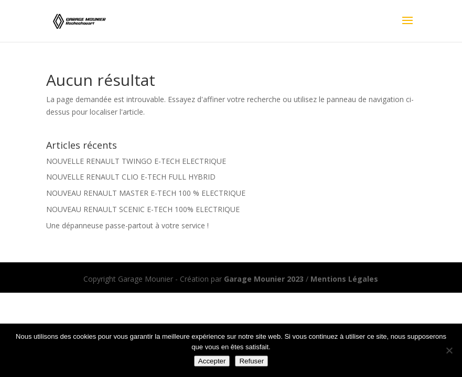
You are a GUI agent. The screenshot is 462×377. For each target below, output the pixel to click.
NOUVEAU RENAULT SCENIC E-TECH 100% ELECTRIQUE (143, 209)
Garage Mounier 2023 (264, 279)
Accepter (212, 361)
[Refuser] (449, 350)
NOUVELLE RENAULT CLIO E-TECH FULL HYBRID (131, 177)
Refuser (251, 361)
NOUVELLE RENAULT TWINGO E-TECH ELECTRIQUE (136, 161)
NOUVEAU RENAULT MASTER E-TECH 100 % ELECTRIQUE (145, 193)
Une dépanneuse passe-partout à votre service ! (127, 225)
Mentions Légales (344, 279)
